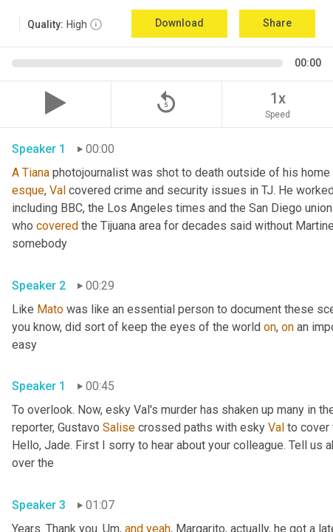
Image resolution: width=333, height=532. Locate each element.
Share (277, 23)
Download (179, 23)
